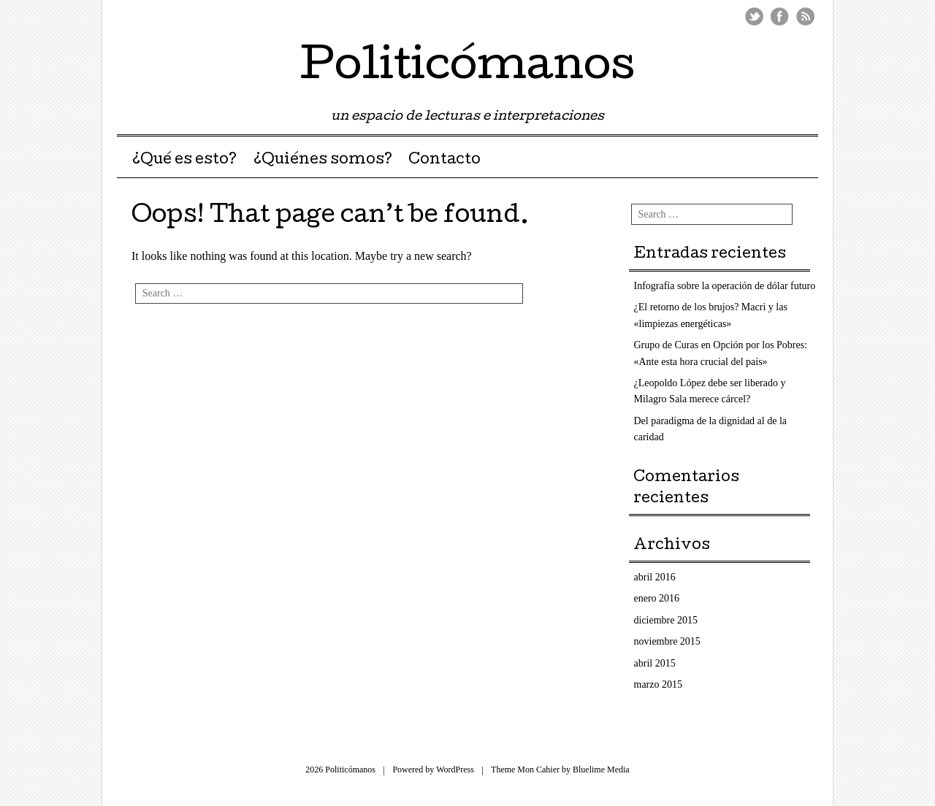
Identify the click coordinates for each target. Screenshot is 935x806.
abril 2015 (655, 663)
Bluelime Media (601, 769)
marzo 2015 (658, 684)
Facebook (780, 16)
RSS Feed (805, 16)
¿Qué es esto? (184, 160)
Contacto (444, 160)
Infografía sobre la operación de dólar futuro (725, 285)
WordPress (455, 769)
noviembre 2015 (667, 641)
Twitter (754, 16)
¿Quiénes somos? (322, 160)
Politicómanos (467, 69)
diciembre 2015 (666, 620)
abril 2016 (655, 577)
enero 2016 (657, 598)
